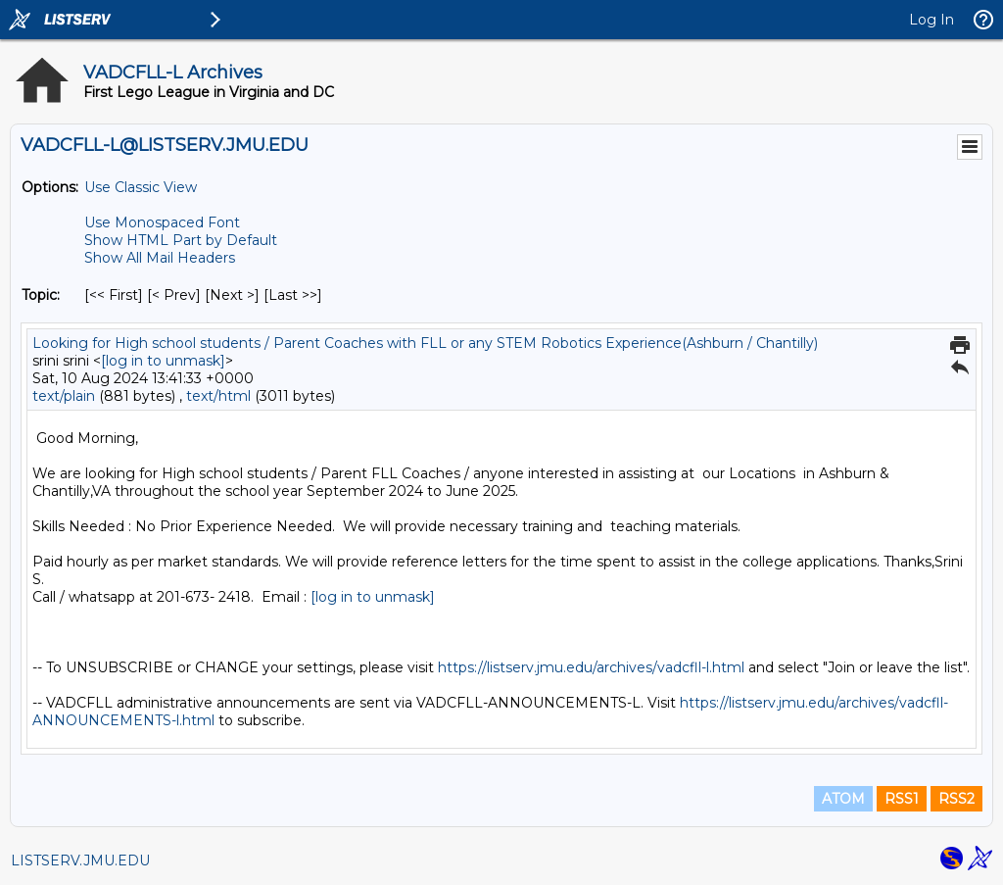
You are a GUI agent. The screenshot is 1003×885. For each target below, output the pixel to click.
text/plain (63, 396)
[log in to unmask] (163, 360)
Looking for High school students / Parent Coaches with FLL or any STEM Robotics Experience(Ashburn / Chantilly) (425, 343)
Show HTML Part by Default (180, 240)
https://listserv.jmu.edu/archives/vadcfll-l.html (591, 667)
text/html (218, 396)
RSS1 (901, 799)
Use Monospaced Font (162, 222)
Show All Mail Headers (159, 258)
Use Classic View (140, 187)
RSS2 (956, 799)
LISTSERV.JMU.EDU (80, 860)
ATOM (843, 799)
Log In (931, 19)
